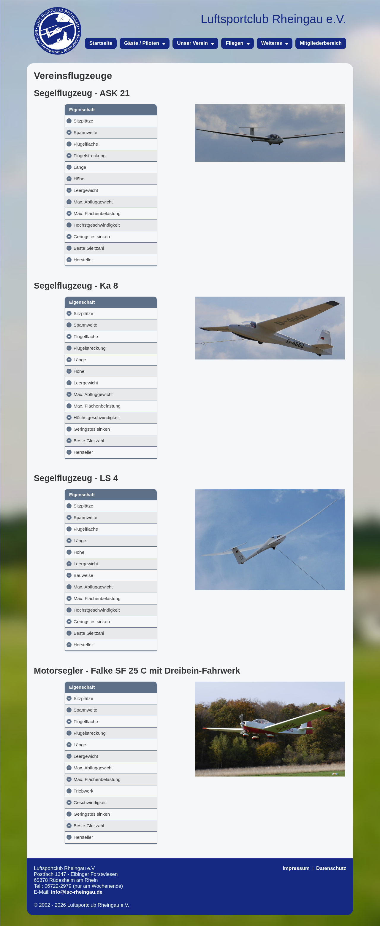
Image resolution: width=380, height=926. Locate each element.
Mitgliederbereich (321, 43)
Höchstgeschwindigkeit (63, 230)
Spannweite (52, 132)
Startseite (100, 43)
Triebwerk (62, 801)
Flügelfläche (52, 144)
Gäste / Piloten (141, 43)
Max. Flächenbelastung (58, 216)
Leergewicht (52, 190)
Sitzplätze (49, 120)
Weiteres (271, 43)
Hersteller (49, 265)
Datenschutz (331, 879)
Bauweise (61, 585)
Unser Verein (192, 43)
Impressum (296, 879)
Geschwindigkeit (68, 813)
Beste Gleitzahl (55, 253)
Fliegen (234, 43)
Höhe (45, 178)
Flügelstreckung (56, 155)
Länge (46, 167)
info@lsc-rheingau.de (76, 903)
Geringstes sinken (58, 241)
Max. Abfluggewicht (59, 201)
